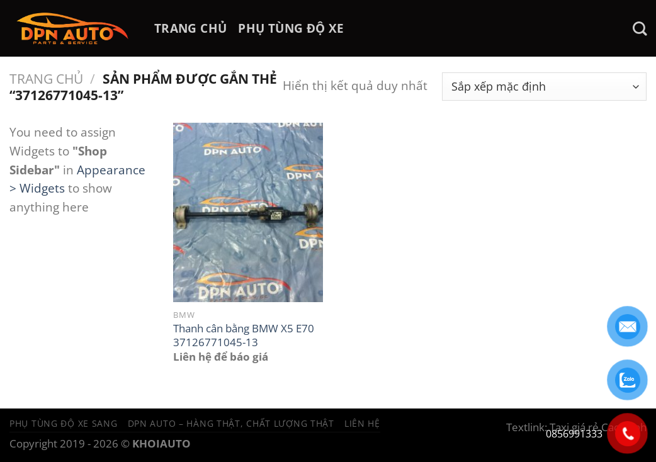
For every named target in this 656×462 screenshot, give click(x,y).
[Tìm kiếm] (640, 28)
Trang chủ (46, 78)
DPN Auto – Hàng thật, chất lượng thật (231, 423)
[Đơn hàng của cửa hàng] (544, 86)
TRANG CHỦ (190, 28)
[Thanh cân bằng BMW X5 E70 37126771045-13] (248, 212)
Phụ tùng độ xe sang (63, 423)
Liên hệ (362, 423)
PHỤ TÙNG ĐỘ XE (291, 28)
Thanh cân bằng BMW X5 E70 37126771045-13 (243, 335)
